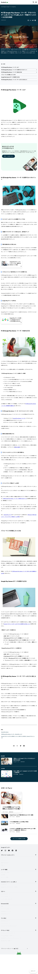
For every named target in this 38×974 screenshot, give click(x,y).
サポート (19, 894)
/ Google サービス (9, 6)
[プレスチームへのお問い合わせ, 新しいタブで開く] (9, 936)
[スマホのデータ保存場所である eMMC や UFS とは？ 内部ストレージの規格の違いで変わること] (19, 831)
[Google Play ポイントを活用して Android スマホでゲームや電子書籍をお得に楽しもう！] (11, 320)
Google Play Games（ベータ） (19, 418)
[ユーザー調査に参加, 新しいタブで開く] (6, 902)
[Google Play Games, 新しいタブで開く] (4, 732)
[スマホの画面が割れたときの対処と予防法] (19, 823)
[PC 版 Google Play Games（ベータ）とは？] (10, 67)
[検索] (33, 2)
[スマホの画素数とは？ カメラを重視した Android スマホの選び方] (11, 802)
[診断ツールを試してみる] (8, 156)
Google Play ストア (8, 514)
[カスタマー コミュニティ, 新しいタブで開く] (7, 920)
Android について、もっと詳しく (19, 883)
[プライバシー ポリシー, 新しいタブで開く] (7, 959)
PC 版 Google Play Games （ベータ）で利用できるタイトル (15, 498)
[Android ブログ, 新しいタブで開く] (5, 931)
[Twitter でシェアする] (32, 20)
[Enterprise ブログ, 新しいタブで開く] (6, 923)
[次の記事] (19, 771)
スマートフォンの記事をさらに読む (19, 838)
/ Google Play (14, 6)
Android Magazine (3, 6)
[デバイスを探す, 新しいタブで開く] (5, 900)
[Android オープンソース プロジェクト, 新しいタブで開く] (11, 949)
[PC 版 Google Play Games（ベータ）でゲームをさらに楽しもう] (14, 79)
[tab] (19, 70)
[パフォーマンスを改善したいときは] (8, 74)
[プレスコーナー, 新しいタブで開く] (5, 933)
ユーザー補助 (19, 870)
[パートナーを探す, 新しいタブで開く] (6, 913)
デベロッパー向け (19, 940)
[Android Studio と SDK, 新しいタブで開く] (7, 946)
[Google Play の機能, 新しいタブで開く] (6, 951)
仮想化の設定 (17, 447)
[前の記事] (19, 760)
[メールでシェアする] (28, 20)
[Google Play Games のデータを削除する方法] (10, 77)
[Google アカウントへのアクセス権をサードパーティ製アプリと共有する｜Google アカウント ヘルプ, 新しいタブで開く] (18, 737)
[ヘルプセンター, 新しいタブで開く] (5, 897)
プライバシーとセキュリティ (19, 855)
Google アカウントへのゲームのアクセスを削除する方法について (17, 624)
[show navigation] (36, 2)
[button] (16, 959)
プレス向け (19, 927)
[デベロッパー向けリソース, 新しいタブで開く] (8, 944)
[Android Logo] (4, 2)
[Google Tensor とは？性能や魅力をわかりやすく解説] (19, 816)
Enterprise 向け (19, 907)
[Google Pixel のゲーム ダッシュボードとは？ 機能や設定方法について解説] (11, 264)
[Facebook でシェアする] (35, 20)
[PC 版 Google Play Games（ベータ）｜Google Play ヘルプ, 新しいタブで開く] (11, 734)
